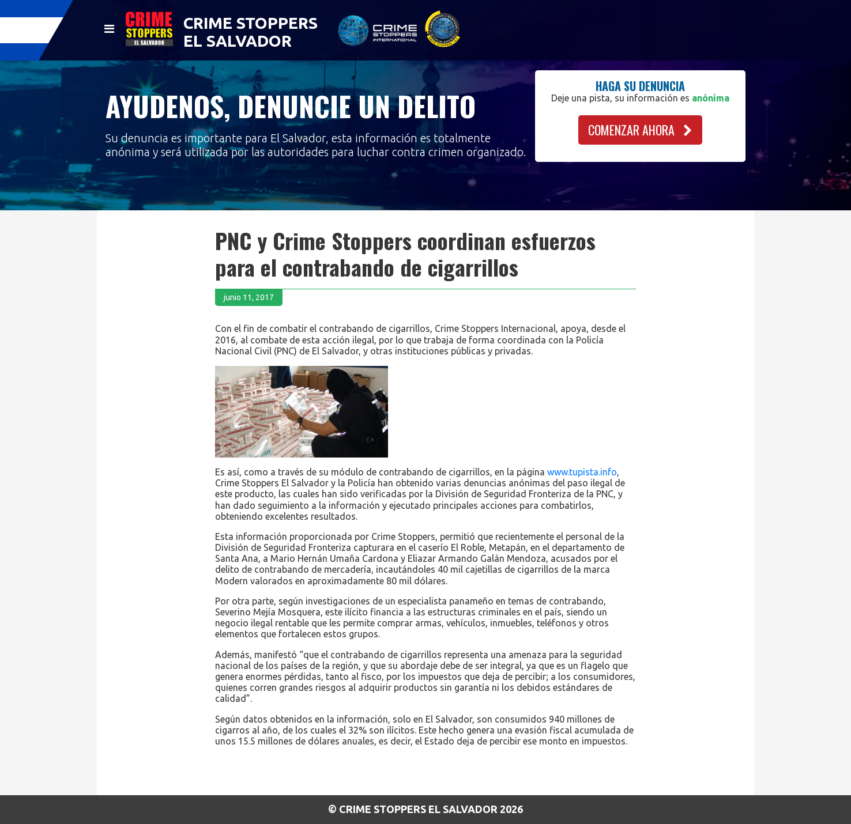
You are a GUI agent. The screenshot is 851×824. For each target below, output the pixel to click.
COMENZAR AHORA (640, 129)
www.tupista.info (582, 472)
